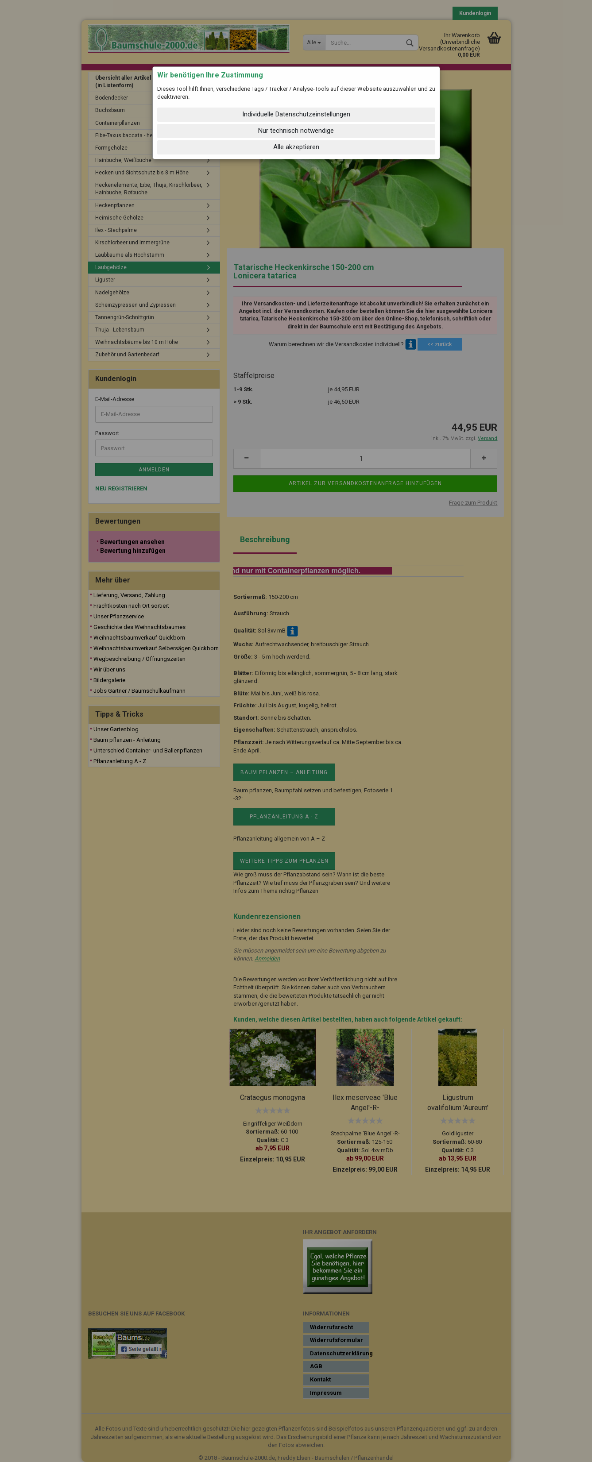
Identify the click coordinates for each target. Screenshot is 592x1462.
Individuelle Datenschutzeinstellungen (296, 114)
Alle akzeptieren (296, 147)
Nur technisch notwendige (296, 131)
